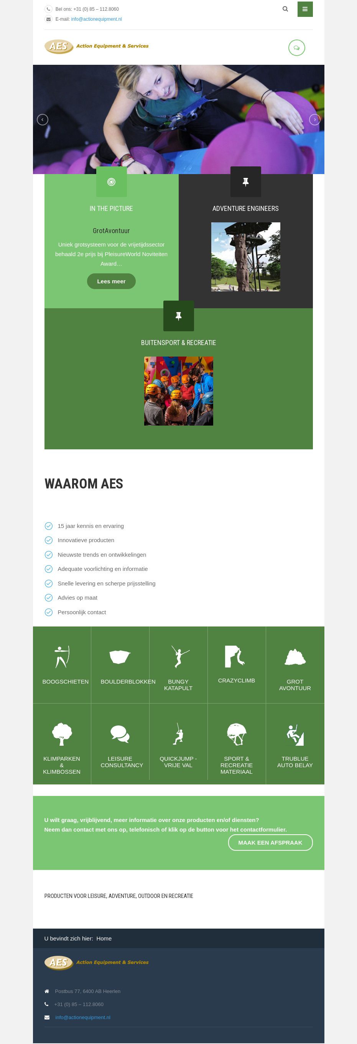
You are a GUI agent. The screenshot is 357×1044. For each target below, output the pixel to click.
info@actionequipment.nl (96, 19)
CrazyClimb (236, 680)
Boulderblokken (128, 681)
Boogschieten (66, 681)
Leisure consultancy (122, 761)
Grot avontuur (295, 684)
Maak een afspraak (271, 842)
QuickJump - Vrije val (178, 761)
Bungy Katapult (178, 684)
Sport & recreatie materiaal (236, 765)
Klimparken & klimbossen (62, 765)
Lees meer (111, 281)
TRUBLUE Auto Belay (295, 761)
